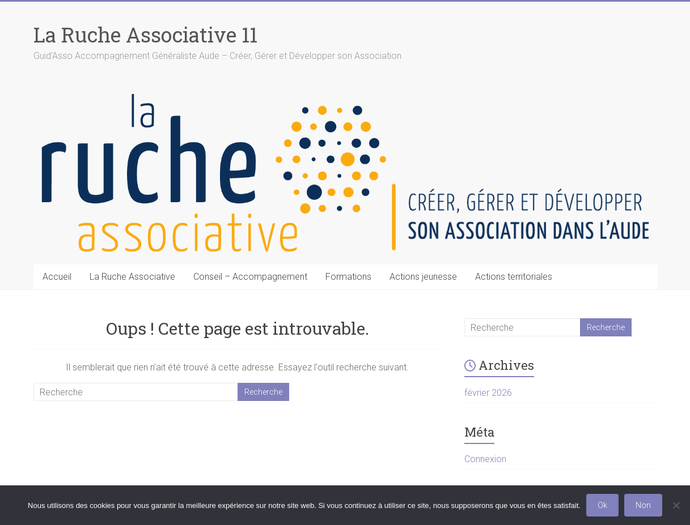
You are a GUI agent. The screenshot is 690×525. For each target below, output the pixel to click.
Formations (348, 276)
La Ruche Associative (132, 276)
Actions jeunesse (423, 276)
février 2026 (488, 392)
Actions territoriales (513, 276)
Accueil (57, 276)
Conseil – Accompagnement (250, 276)
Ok (602, 505)
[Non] (675, 505)
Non (643, 505)
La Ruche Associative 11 (145, 34)
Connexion (485, 459)
